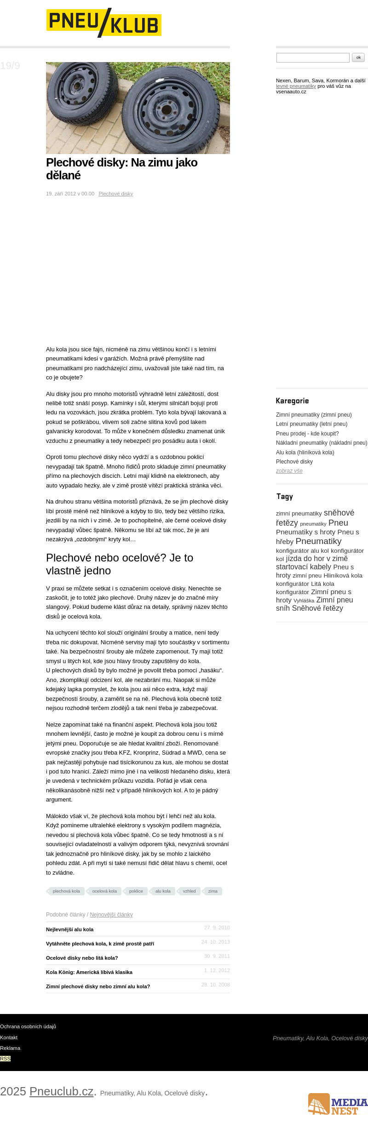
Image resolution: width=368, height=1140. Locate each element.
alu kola (163, 891)
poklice (136, 891)
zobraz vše (289, 471)
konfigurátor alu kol (302, 550)
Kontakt (8, 1037)
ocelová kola (104, 891)
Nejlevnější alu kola (69, 929)
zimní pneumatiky (299, 513)
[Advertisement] (107, 51)
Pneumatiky (318, 541)
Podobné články (65, 914)
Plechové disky (115, 193)
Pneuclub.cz (61, 1091)
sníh (283, 608)
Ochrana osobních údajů (28, 1026)
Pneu (338, 522)
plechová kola (66, 891)
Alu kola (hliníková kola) (305, 452)
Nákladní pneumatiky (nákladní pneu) (322, 443)
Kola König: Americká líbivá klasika (89, 972)
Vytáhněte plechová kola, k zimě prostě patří (100, 943)
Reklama (10, 1048)
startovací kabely (303, 567)
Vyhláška (303, 600)
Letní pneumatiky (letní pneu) (311, 424)
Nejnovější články (111, 914)
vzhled (189, 891)
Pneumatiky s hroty (305, 532)
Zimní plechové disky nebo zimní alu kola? (98, 986)
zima (213, 891)
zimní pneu (307, 575)
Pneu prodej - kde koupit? (307, 433)
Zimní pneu (334, 600)
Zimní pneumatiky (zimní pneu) (314, 415)
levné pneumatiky (296, 86)
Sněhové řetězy (317, 608)
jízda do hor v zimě (317, 558)
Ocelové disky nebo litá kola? (82, 958)
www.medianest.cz (338, 1104)
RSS (5, 1058)
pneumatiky (313, 524)
